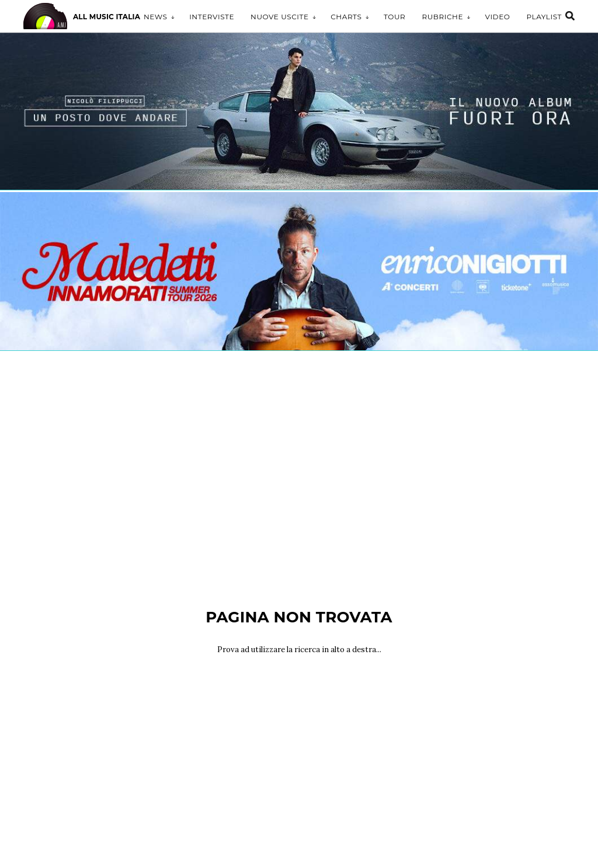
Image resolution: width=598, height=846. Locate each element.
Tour (394, 16)
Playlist (544, 16)
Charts (346, 16)
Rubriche (442, 16)
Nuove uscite (280, 16)
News (156, 16)
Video (497, 16)
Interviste (211, 16)
